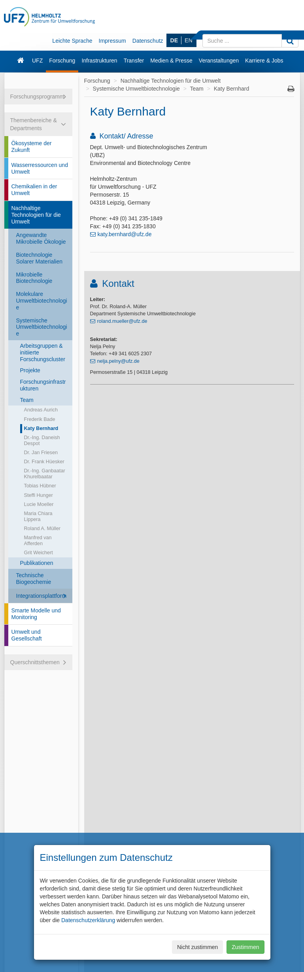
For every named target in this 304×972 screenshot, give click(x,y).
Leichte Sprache (72, 41)
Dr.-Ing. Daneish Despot (42, 440)
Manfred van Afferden (38, 540)
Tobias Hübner (40, 486)
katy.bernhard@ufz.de (125, 234)
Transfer (134, 60)
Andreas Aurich (41, 410)
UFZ (37, 60)
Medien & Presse (171, 60)
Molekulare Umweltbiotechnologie (41, 301)
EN (188, 40)
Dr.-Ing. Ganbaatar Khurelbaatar (44, 473)
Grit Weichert (38, 552)
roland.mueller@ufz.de (122, 321)
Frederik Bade (39, 419)
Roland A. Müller (42, 528)
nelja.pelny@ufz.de (118, 361)
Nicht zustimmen (197, 947)
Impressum (112, 41)
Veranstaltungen (219, 60)
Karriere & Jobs (264, 60)
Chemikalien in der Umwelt (34, 189)
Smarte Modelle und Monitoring (36, 613)
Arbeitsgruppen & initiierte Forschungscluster (42, 352)
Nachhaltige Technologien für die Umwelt (36, 215)
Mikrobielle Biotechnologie (34, 277)
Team (27, 400)
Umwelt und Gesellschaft (26, 635)
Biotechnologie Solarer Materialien (39, 258)
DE (174, 40)
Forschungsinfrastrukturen (43, 385)
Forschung (62, 60)
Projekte (30, 370)
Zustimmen (245, 947)
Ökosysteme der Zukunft (31, 146)
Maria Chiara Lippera (38, 516)
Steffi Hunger (38, 495)
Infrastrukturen (99, 60)
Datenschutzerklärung (88, 920)
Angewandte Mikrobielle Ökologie (41, 238)
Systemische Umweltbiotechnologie (41, 327)
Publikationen (36, 563)
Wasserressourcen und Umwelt (39, 168)
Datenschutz (147, 41)
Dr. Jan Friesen (41, 452)
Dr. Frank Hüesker (44, 461)
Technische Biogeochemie (33, 578)
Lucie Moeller (39, 504)
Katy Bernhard (41, 428)
